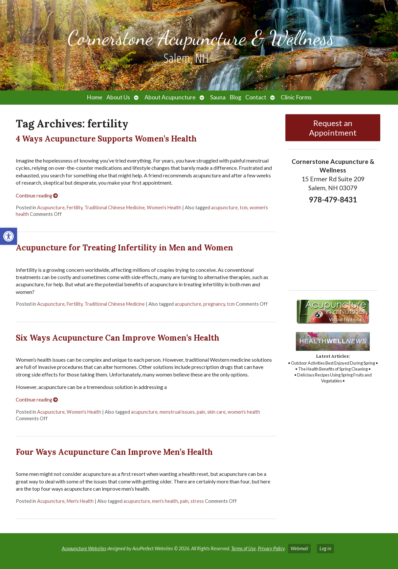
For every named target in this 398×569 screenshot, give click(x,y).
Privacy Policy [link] (271, 548)
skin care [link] (216, 412)
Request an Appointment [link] (333, 127)
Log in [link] (325, 548)
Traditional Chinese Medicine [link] (114, 207)
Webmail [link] (299, 548)
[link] (8, 236)
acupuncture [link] (224, 207)
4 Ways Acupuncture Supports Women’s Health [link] (106, 139)
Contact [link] (255, 97)
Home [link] (94, 97)
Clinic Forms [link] (296, 97)
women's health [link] (244, 412)
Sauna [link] (218, 97)
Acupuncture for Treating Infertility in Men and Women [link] (124, 248)
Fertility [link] (74, 207)
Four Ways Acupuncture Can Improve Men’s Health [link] (114, 452)
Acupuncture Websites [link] (84, 548)
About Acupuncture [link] (170, 97)
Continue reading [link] (37, 195)
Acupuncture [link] (51, 207)
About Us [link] (118, 97)
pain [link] (201, 412)
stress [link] (197, 501)
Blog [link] (235, 97)
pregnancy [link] (214, 304)
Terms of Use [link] (243, 548)
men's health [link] (165, 501)
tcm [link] (244, 207)
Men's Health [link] (80, 501)
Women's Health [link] (164, 207)
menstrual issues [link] (177, 412)
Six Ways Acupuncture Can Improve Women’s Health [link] (117, 338)
